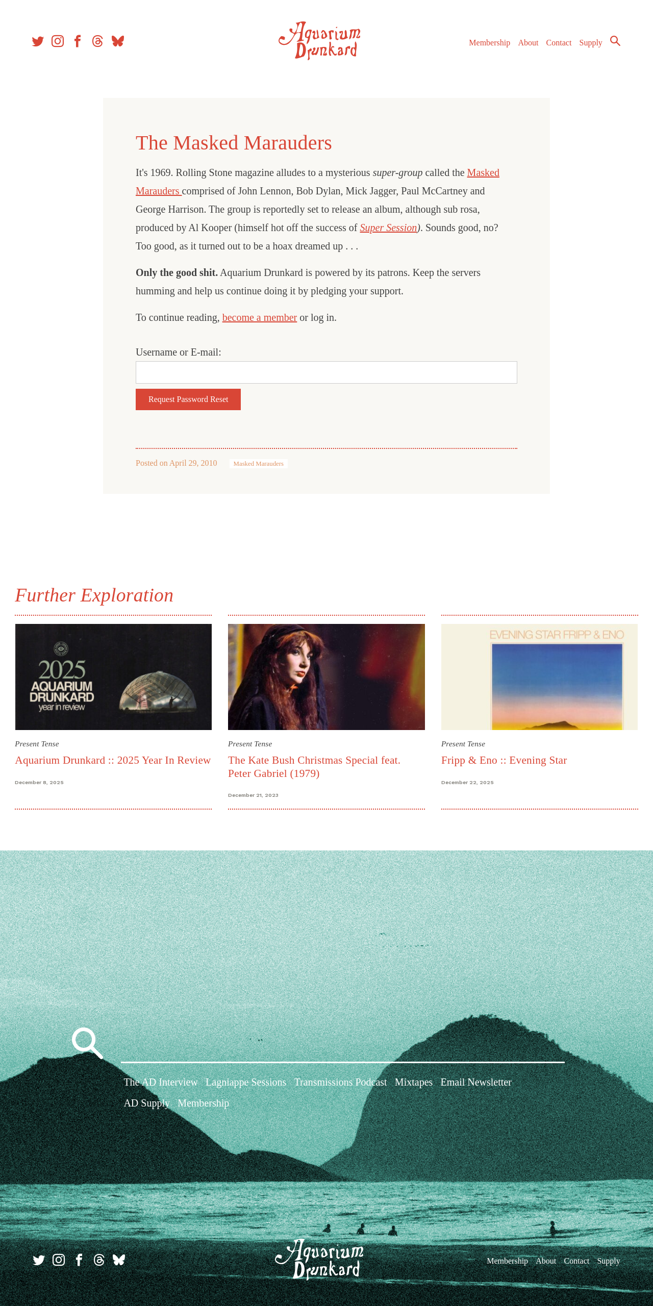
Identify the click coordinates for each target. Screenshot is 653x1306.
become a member (259, 317)
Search (612, 43)
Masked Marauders (259, 463)
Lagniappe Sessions (246, 1083)
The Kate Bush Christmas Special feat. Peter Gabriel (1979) (315, 766)
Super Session (388, 227)
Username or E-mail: (178, 352)
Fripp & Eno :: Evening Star (504, 760)
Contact (556, 45)
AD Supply (146, 1104)
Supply (587, 45)
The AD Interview (160, 1083)
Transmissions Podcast (340, 1083)
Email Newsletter (475, 1083)
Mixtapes (414, 1083)
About (525, 45)
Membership (486, 45)
